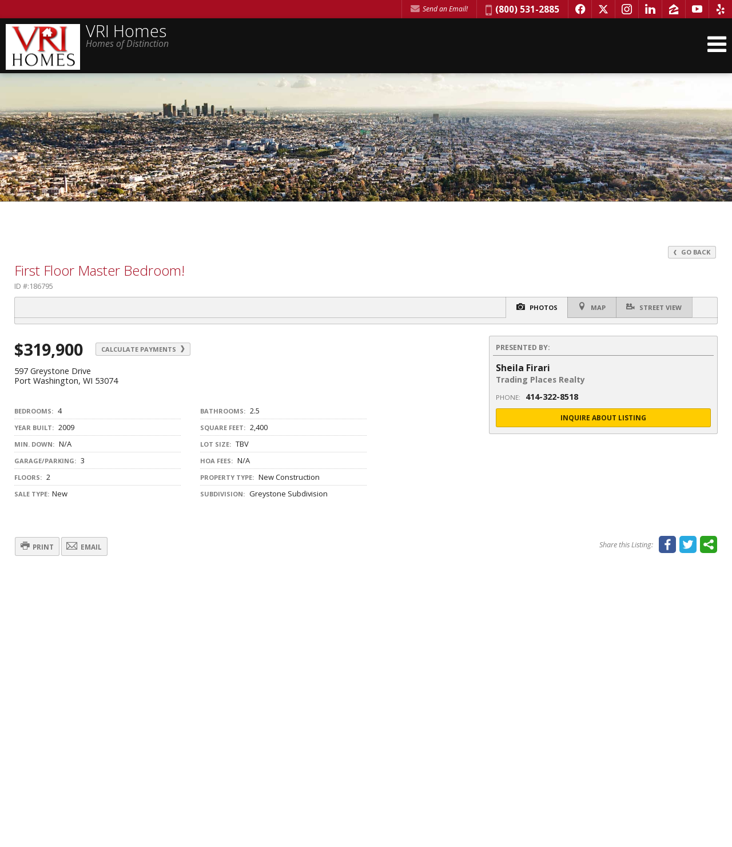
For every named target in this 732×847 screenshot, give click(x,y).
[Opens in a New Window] (579, 9)
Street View (653, 307)
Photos (529, 307)
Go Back (691, 252)
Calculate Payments (147, 349)
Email (93, 547)
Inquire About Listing (603, 418)
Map (588, 307)
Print (40, 547)
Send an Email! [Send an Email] (439, 9)
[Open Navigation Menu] (716, 46)
